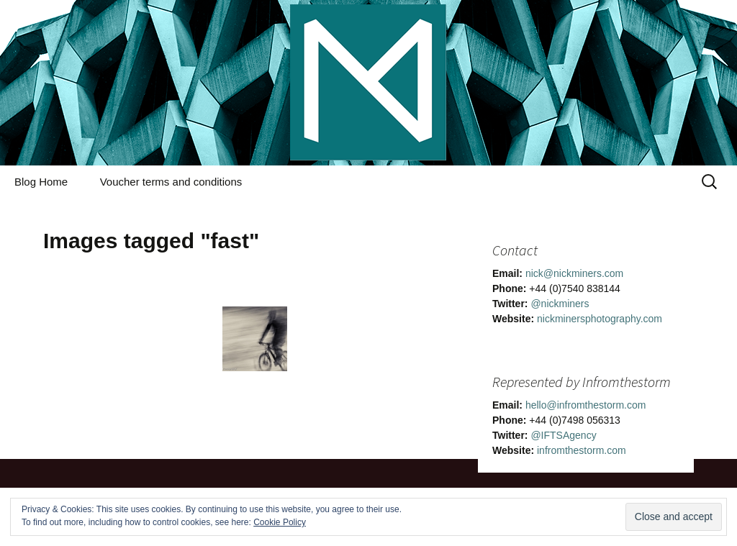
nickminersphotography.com (599, 318)
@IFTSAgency (563, 435)
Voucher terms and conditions (171, 182)
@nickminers (559, 303)
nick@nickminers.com (574, 273)
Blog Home (41, 182)
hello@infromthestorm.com (585, 405)
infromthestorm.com (581, 450)
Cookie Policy (279, 522)
